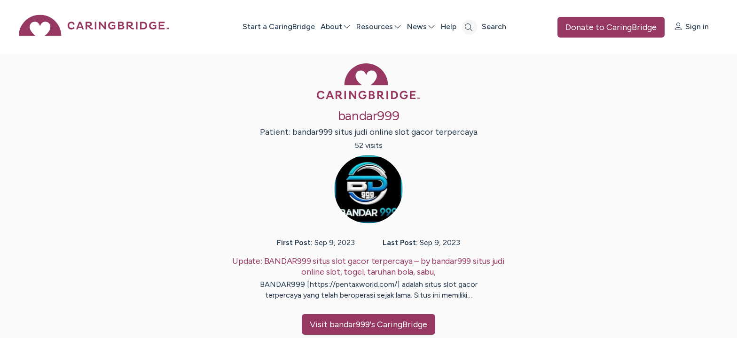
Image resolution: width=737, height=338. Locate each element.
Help (448, 26)
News (421, 26)
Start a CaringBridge (279, 26)
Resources (378, 26)
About (336, 26)
